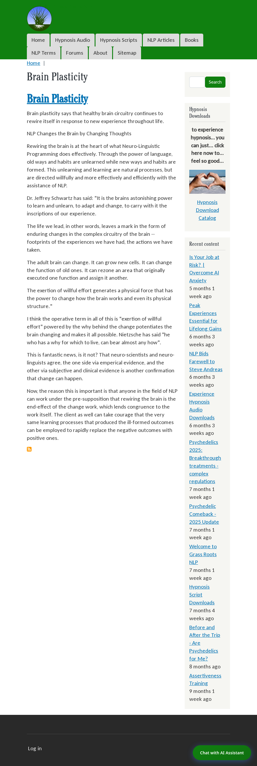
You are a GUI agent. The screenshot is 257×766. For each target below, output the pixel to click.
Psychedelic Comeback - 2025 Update (204, 514)
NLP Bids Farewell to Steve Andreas (206, 361)
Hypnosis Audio (72, 40)
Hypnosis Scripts (118, 40)
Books (192, 40)
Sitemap (127, 52)
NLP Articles (161, 40)
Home (38, 40)
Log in (35, 748)
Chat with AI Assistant (222, 752)
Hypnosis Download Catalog (207, 210)
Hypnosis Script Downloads (202, 594)
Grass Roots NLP (60, 6)
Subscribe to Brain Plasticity (29, 449)
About (100, 52)
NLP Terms (44, 52)
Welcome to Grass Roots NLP (203, 554)
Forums (74, 52)
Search (215, 82)
